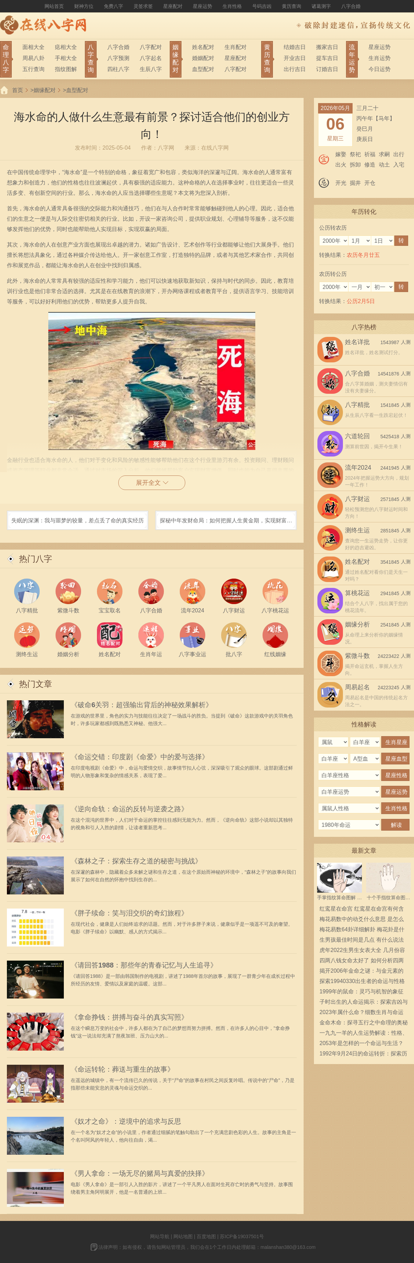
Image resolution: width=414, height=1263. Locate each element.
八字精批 (357, 404)
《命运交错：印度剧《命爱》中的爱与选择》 (140, 757)
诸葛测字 (321, 6)
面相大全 (33, 47)
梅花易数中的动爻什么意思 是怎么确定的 (361, 920)
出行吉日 (295, 69)
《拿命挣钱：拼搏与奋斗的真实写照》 (129, 1017)
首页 (17, 90)
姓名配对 (203, 47)
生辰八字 (151, 69)
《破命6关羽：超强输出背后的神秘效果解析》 (142, 705)
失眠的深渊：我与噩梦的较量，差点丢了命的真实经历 (77, 520)
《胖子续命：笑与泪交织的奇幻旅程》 (129, 913)
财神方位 (83, 6)
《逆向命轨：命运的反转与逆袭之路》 (129, 809)
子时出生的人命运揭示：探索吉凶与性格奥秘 (363, 1003)
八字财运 (357, 498)
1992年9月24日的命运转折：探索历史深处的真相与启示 (363, 1055)
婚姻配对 (203, 58)
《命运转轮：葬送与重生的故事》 (122, 1069)
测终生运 (357, 530)
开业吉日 (295, 58)
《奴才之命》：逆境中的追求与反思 (126, 1121)
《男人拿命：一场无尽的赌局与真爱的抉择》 (140, 1173)
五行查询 (33, 69)
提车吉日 (327, 58)
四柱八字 (118, 69)
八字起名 (151, 58)
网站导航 (159, 1236)
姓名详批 (357, 342)
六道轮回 (357, 436)
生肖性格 (232, 6)
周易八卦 (33, 58)
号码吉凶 (262, 6)
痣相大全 (66, 47)
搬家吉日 (327, 47)
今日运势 (379, 69)
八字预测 (118, 58)
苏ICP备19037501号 (242, 1236)
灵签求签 (143, 6)
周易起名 (357, 687)
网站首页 (54, 6)
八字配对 (151, 47)
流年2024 (358, 467)
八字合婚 (351, 6)
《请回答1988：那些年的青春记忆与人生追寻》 (144, 965)
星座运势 (202, 6)
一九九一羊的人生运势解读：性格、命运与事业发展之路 (363, 1034)
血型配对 (203, 69)
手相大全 (66, 58)
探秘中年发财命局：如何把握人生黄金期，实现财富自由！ (226, 523)
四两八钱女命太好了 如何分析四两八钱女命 (361, 962)
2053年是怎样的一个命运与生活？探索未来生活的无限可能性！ (361, 1044)
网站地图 (183, 1236)
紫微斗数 (357, 655)
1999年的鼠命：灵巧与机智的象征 (361, 991)
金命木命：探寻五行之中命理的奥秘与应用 (363, 1024)
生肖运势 (379, 58)
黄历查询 (291, 6)
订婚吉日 (327, 69)
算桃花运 (357, 593)
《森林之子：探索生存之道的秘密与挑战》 (136, 861)
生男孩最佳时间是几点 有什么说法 (361, 940)
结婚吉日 (295, 47)
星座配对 (173, 6)
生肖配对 (236, 47)
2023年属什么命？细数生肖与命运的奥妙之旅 (361, 1013)
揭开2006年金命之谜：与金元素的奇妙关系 (361, 972)
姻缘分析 (357, 624)
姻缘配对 (44, 90)
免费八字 (113, 6)
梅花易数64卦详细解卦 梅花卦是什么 (361, 930)
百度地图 (206, 1236)
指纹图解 (66, 69)
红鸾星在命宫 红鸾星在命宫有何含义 (361, 910)
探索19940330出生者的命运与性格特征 (362, 982)
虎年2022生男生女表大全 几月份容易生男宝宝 (362, 951)
